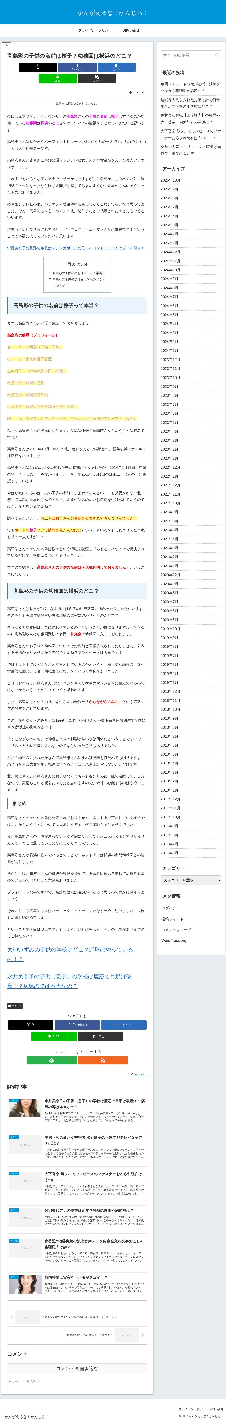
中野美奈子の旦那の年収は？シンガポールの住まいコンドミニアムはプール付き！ (76, 237)
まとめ (60, 275)
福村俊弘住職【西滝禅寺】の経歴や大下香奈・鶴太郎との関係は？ (190, 118)
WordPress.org (173, 941)
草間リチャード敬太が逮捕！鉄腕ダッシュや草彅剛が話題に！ (190, 87)
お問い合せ (215, 1407)
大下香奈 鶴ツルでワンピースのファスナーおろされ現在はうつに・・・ (191, 134)
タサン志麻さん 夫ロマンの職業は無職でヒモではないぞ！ (191, 150)
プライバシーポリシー (188, 1407)
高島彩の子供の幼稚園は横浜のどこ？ (79, 268)
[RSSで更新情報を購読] (82, 1050)
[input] (191, 55)
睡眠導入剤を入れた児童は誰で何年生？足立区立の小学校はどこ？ (190, 103)
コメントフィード (176, 930)
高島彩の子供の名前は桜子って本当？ (79, 262)
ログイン (168, 908)
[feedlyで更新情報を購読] (72, 1050)
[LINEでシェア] (101, 67)
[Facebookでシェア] (54, 67)
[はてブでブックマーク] (77, 67)
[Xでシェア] (30, 67)
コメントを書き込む (77, 1366)
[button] (124, 67)
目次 (71, 253)
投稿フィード (172, 919)
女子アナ (15, 995)
